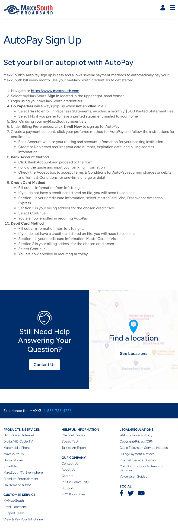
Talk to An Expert (74, 448)
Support (67, 488)
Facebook (121, 493)
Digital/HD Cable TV (18, 441)
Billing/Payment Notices (137, 454)
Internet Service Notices (138, 460)
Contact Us (44, 364)
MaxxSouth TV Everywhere (23, 473)
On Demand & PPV (17, 485)
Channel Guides (73, 435)
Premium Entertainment (20, 479)
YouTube (141, 493)
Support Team (13, 513)
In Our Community (75, 482)
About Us (68, 470)
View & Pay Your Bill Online (23, 519)
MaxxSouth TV (14, 454)
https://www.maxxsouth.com (55, 91)
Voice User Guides (133, 476)
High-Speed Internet (18, 435)
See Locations (133, 353)
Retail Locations (15, 507)
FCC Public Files (74, 494)
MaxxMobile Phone (17, 448)
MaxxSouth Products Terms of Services (142, 468)
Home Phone (13, 460)
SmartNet (10, 466)
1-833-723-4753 (58, 410)
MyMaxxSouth (13, 501)
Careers (67, 476)
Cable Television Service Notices (144, 448)
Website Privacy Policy (136, 435)
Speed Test (70, 441)
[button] (162, 7)
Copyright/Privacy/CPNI (137, 441)
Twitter (131, 493)
